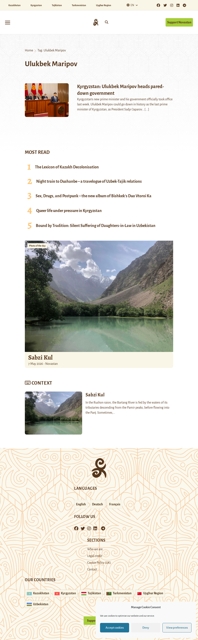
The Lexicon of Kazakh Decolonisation (67, 167)
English (81, 504)
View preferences (177, 627)
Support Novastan (179, 22)
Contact (92, 569)
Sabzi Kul (40, 357)
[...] (146, 109)
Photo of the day (37, 245)
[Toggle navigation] (7, 22)
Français (114, 504)
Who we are (95, 549)
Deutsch (97, 504)
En (130, 5)
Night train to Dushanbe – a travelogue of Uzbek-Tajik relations (89, 181)
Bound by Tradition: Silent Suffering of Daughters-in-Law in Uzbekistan (95, 226)
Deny (145, 627)
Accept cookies (115, 627)
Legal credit (94, 556)
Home (29, 50)
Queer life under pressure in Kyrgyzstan (69, 211)
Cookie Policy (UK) (99, 562)
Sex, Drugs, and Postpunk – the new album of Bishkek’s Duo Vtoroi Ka (93, 196)
